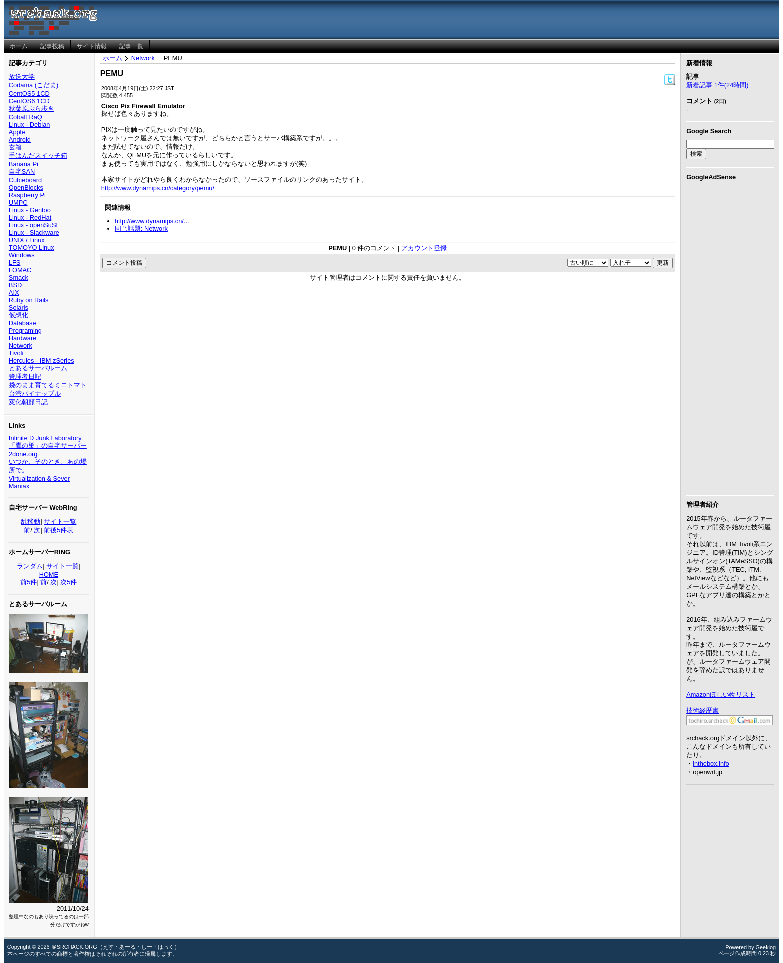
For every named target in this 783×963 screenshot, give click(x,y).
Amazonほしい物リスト (720, 694)
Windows (22, 255)
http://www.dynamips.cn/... (152, 221)
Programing (25, 330)
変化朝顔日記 (28, 402)
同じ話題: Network (141, 228)
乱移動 (30, 521)
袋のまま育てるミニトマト (48, 385)
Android (20, 139)
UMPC (18, 202)
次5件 (68, 582)
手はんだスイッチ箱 (38, 155)
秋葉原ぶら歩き (31, 108)
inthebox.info (711, 763)
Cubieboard (25, 180)
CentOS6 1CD (29, 101)
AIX (14, 292)
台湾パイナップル (35, 393)
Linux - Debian (29, 124)
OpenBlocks (26, 187)
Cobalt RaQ (25, 117)
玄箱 (15, 147)
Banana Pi (23, 164)
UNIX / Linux (27, 240)
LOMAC (20, 270)
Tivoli (16, 353)
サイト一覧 (60, 521)
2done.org (23, 454)
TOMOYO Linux (31, 247)
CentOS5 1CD (29, 93)
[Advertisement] (730, 336)
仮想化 (18, 315)
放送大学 (22, 76)
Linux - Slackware (34, 232)
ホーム (112, 58)
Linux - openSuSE (34, 225)
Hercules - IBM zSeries (41, 360)
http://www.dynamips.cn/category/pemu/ (157, 188)
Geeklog (766, 947)
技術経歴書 (702, 710)
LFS (14, 262)
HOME (48, 574)
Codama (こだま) (33, 85)
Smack (18, 277)
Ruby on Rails (29, 300)
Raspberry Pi (27, 195)
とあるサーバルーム (38, 368)
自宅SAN (22, 171)
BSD (15, 285)
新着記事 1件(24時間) (717, 85)
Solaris (18, 307)
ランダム (30, 566)
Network (20, 345)
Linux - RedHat (30, 217)
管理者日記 (25, 376)
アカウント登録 (424, 248)
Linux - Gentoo (30, 210)
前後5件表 (58, 530)
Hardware (22, 338)
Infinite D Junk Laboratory (45, 438)
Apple (17, 132)
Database (22, 323)
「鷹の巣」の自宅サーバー (48, 445)
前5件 (28, 582)
